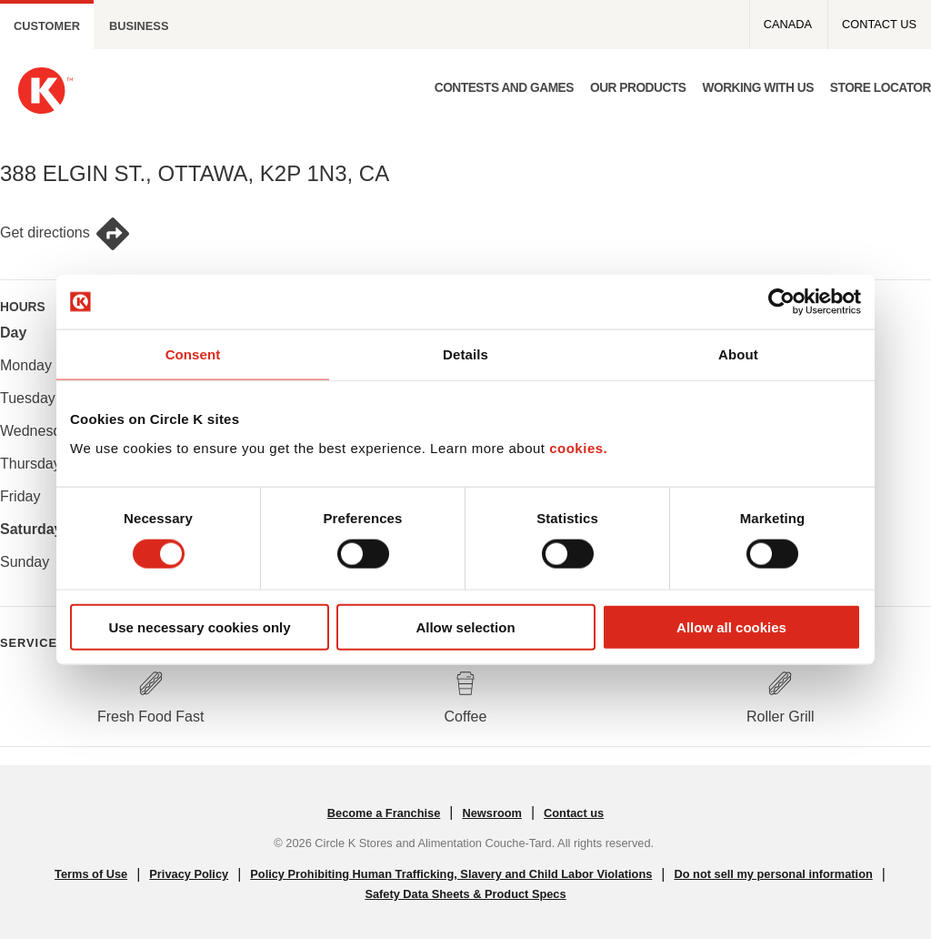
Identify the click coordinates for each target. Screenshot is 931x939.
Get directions (65, 234)
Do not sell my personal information (773, 874)
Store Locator (880, 88)
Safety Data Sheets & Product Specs (465, 894)
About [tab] (738, 354)
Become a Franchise (383, 813)
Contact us (574, 813)
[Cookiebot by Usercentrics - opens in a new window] (781, 302)
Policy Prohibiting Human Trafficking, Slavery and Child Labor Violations (451, 874)
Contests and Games (504, 88)
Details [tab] (465, 354)
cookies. (578, 447)
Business (138, 26)
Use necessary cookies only (199, 626)
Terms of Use (91, 874)
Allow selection (465, 626)
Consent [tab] (193, 354)
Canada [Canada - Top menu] (788, 24)
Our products (638, 88)
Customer (47, 26)
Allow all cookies (731, 626)
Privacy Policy (188, 874)
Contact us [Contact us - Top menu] (879, 24)
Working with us (757, 88)
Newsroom (491, 813)
